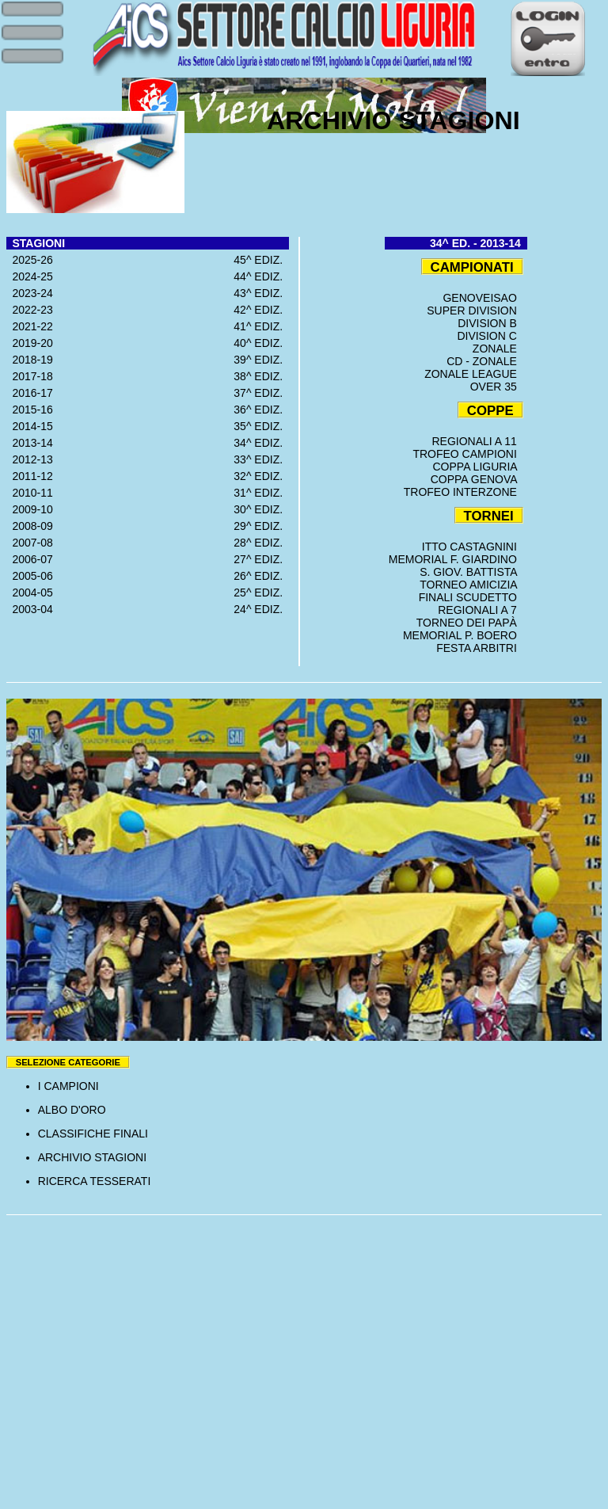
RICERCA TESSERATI (94, 1181)
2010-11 (29, 492)
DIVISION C (489, 336)
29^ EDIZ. (261, 526)
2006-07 (29, 559)
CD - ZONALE (484, 361)
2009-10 (29, 509)
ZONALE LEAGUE (473, 374)
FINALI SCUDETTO (471, 597)
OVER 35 (496, 386)
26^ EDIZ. (261, 576)
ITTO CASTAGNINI (472, 546)
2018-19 (29, 359)
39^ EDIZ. (261, 359)
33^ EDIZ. (261, 459)
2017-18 (29, 376)
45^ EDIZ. (261, 259)
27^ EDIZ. (261, 559)
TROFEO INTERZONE (463, 492)
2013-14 (29, 442)
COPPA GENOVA (477, 479)
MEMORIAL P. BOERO (463, 635)
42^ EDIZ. (261, 309)
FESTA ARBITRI (479, 648)
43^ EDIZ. (261, 293)
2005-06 (29, 576)
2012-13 (29, 459)
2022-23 (29, 309)
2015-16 (29, 409)
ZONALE (498, 348)
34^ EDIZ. (261, 442)
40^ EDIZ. (261, 343)
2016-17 (29, 393)
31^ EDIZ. (261, 492)
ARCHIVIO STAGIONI (92, 1157)
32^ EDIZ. (261, 476)
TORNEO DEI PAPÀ (469, 622)
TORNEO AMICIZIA (471, 584)
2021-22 (29, 326)
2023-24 (29, 293)
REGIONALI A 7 (480, 610)
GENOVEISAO (482, 298)
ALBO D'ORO (72, 1109)
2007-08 (29, 542)
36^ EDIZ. (261, 409)
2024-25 (29, 276)
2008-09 (29, 526)
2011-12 (29, 476)
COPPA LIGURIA (478, 466)
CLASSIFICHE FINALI (93, 1133)
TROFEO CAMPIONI (467, 454)
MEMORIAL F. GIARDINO (456, 559)
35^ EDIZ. (261, 426)
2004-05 (29, 592)
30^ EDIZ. (261, 509)
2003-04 (29, 609)
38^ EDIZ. (261, 376)
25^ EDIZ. (261, 592)
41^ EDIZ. (261, 326)
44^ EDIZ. (261, 276)
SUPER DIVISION (474, 310)
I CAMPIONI (68, 1086)
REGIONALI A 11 (476, 441)
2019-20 (29, 343)
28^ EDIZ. (261, 542)
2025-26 (29, 259)
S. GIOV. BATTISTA (471, 572)
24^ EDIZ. (261, 609)
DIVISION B (490, 323)
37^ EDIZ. (261, 393)
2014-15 (29, 426)
